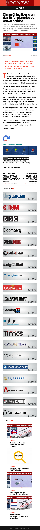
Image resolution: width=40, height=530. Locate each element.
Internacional (23, 158)
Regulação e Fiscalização (11, 162)
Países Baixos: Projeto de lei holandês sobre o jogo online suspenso (30, 178)
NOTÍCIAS (22, 160)
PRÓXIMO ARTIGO (31, 173)
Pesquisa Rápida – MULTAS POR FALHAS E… (19, 469)
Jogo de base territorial (11, 160)
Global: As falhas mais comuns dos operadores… (19, 493)
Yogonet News (24, 162)
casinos (11, 158)
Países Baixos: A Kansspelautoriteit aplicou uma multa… (19, 516)
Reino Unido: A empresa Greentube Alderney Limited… (18, 444)
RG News (8, 55)
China (16, 158)
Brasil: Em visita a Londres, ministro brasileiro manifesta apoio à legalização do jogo (11, 178)
